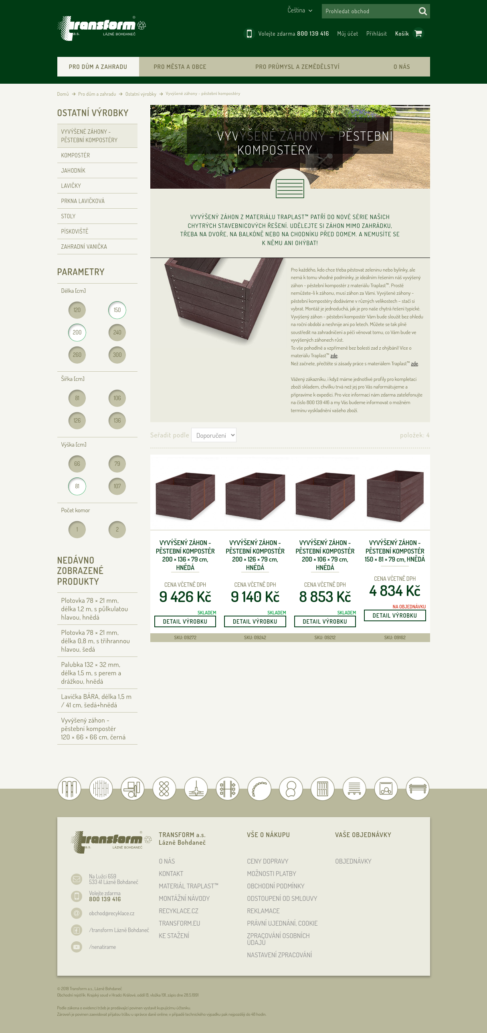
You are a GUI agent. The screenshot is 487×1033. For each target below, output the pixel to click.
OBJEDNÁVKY (353, 861)
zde (334, 355)
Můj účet (347, 33)
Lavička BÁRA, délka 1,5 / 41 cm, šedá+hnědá (96, 700)
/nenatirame (102, 946)
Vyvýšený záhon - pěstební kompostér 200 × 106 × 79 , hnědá (325, 555)
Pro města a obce (180, 66)
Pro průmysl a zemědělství (297, 66)
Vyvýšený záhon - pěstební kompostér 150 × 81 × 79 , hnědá (395, 551)
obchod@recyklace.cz (111, 913)
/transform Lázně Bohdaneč (119, 929)
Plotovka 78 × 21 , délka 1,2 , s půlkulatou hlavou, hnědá (94, 608)
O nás (402, 66)
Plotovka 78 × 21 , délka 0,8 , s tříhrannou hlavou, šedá (95, 640)
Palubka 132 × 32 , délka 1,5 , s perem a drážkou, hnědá (91, 672)
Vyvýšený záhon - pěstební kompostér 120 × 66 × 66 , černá (93, 728)
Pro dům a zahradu (98, 66)
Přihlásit (376, 33)
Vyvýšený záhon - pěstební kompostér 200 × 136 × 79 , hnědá (185, 555)
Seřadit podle (169, 435)
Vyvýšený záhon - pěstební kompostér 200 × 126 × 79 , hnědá (255, 555)
